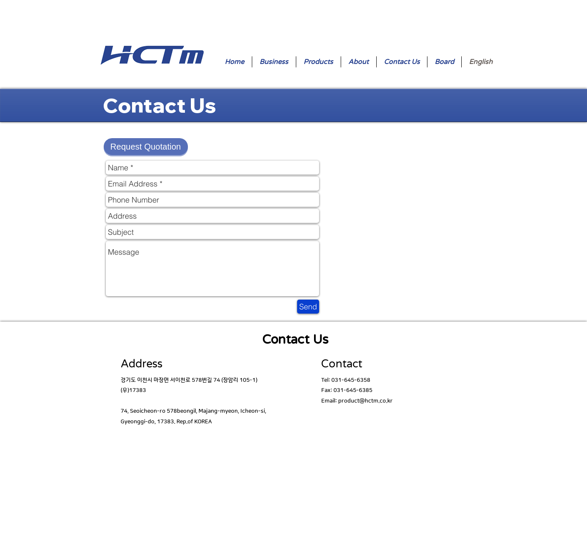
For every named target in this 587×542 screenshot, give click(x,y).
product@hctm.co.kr (365, 401)
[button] (146, 146)
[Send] (308, 307)
